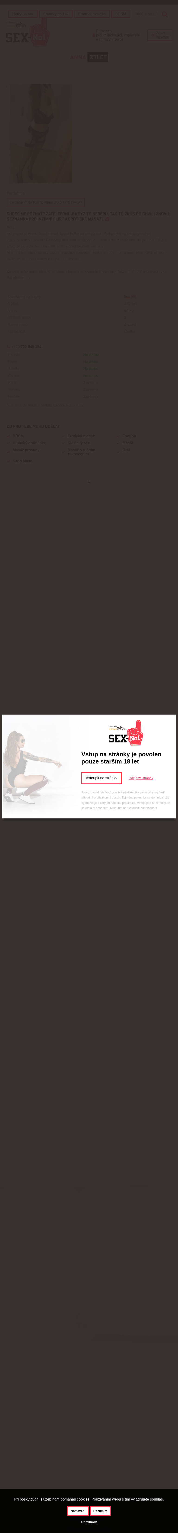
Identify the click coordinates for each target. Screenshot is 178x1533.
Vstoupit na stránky (101, 778)
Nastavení (78, 1511)
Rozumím (100, 1511)
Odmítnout (89, 1522)
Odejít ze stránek (141, 778)
